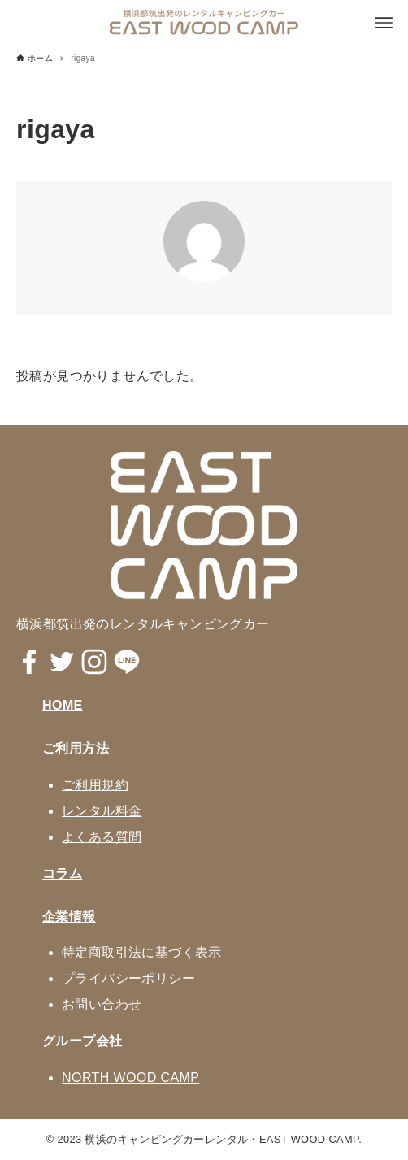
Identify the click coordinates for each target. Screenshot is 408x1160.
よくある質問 (101, 837)
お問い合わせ (101, 1004)
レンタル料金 (101, 811)
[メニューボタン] (383, 23)
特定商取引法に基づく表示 (142, 952)
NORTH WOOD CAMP (130, 1077)
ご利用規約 (95, 785)
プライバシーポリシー (128, 978)
